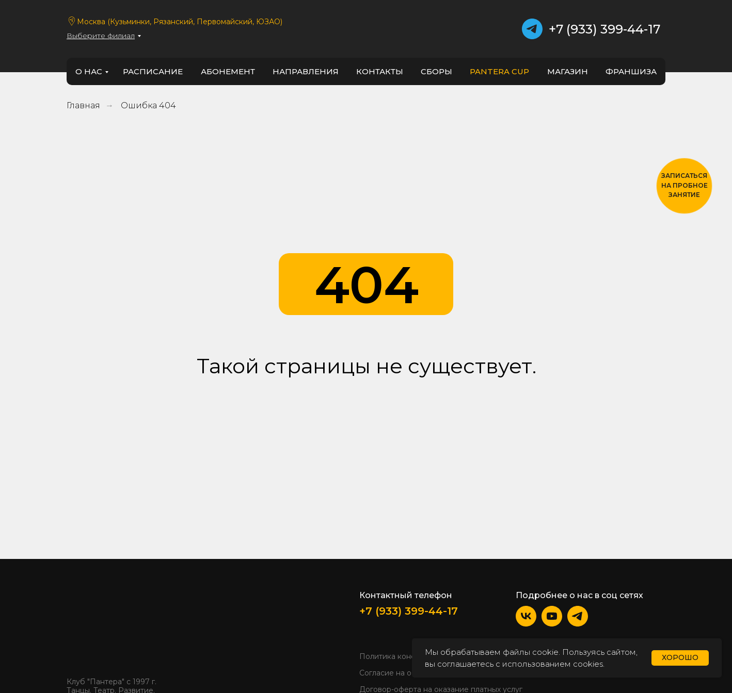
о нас (88, 71)
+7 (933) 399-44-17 (604, 29)
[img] (98, 628)
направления (306, 71)
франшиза (631, 71)
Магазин (567, 71)
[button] (684, 186)
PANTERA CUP (499, 71)
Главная (83, 105)
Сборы (436, 71)
